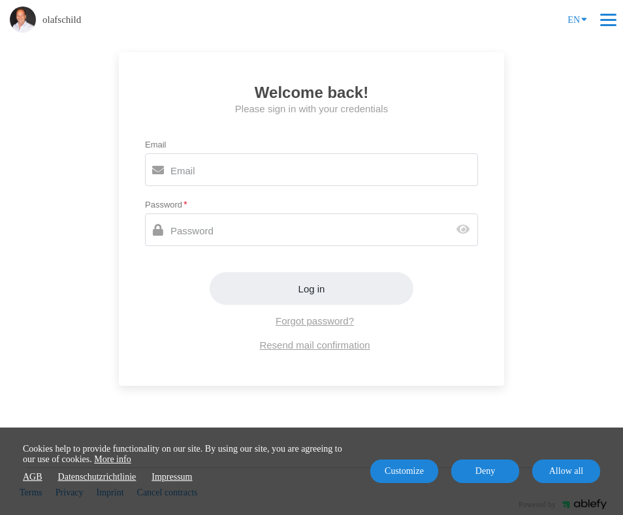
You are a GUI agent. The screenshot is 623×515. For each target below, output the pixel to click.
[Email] (311, 169)
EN (577, 19)
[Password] (311, 229)
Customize (404, 471)
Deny (485, 471)
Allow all (566, 471)
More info (112, 459)
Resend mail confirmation (314, 345)
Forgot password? (315, 320)
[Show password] (465, 230)
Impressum (172, 477)
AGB (32, 477)
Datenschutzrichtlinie (97, 477)
